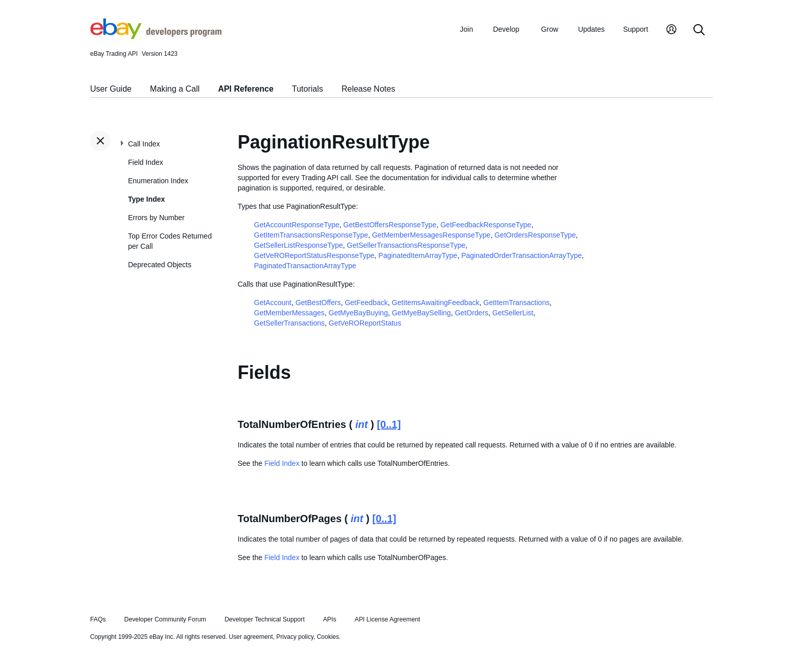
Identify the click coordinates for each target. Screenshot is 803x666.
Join (466, 29)
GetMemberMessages (289, 313)
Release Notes (368, 88)
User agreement (251, 636)
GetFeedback (366, 302)
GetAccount (272, 302)
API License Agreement (387, 619)
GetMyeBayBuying (358, 313)
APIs (329, 619)
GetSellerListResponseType (298, 245)
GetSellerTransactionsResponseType (406, 245)
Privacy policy (295, 636)
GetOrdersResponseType (535, 235)
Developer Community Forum (165, 619)
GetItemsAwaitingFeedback (435, 302)
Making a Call (175, 88)
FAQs (98, 619)
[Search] (699, 30)
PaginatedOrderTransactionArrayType (521, 255)
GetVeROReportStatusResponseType (314, 255)
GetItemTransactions (516, 302)
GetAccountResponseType (297, 225)
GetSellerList (512, 313)
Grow (549, 29)
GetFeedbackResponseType (485, 225)
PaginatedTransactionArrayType (305, 266)
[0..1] (389, 424)
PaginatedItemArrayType (417, 255)
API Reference (246, 88)
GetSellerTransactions (289, 323)
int (361, 424)
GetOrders (471, 313)
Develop (506, 29)
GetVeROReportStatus (365, 323)
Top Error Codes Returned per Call (170, 241)
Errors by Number (156, 217)
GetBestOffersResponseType (389, 225)
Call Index (144, 144)
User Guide (111, 88)
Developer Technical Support (264, 619)
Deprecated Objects (160, 265)
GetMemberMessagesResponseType (431, 235)
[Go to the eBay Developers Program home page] (156, 36)
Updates (591, 29)
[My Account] (671, 30)
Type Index (146, 199)
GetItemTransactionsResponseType (311, 235)
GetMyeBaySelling (421, 313)
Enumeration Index (158, 181)
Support (635, 29)
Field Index (145, 162)
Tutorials (307, 88)
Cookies (328, 636)
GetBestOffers (318, 302)
